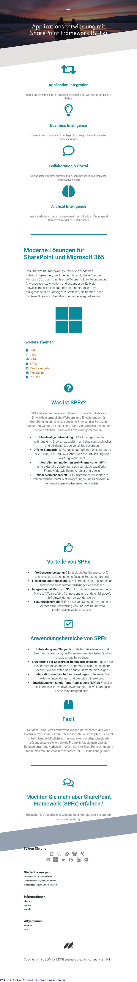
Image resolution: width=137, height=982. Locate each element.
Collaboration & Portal (68, 166)
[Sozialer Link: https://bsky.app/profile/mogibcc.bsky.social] (76, 853)
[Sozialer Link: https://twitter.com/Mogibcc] (65, 859)
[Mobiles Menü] (68, 9)
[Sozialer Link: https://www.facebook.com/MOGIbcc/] (53, 853)
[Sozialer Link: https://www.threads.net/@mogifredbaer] (61, 853)
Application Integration (69, 85)
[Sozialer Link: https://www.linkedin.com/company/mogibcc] (49, 859)
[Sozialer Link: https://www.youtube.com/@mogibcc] (80, 859)
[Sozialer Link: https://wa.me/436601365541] (68, 853)
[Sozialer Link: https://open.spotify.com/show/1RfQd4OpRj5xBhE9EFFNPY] (88, 859)
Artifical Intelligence (68, 206)
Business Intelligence (68, 125)
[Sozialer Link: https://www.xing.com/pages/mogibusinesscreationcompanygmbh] (84, 853)
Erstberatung (71, 819)
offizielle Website (61, 815)
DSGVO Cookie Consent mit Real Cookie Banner (32, 980)
